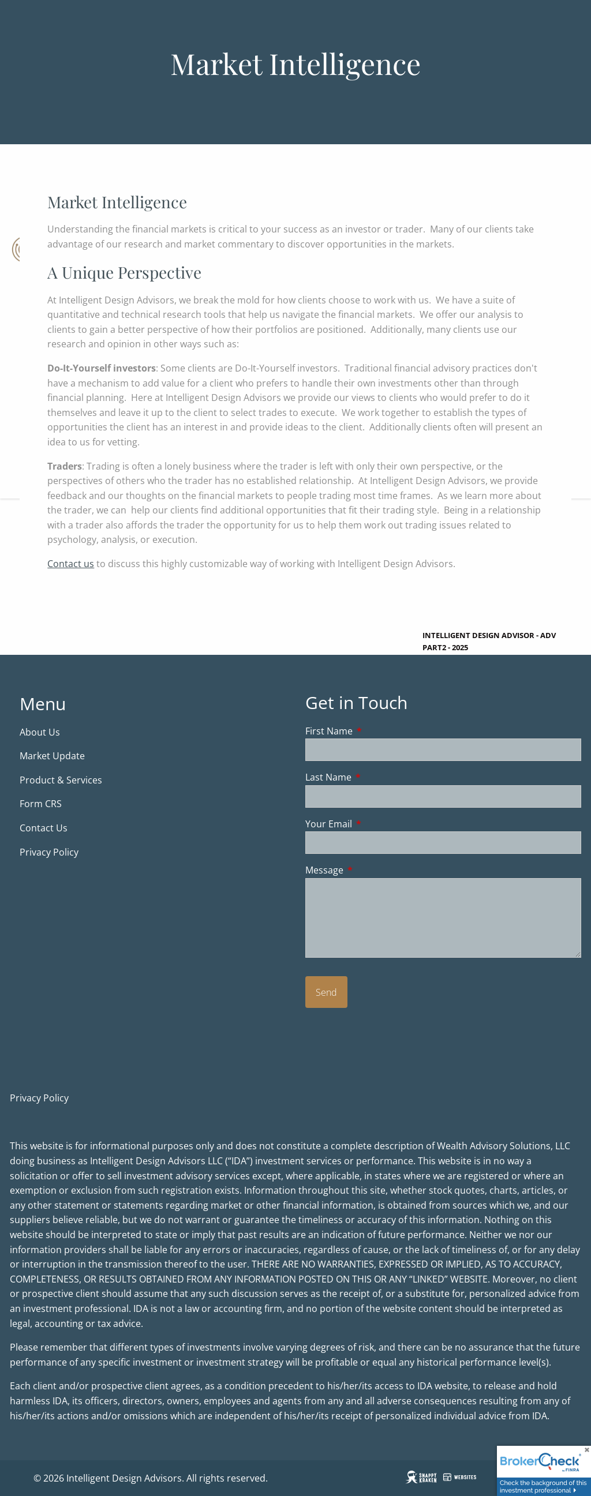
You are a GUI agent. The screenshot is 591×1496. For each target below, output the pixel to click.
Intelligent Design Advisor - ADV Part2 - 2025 (489, 641)
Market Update (53, 756)
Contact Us (44, 828)
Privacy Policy (49, 852)
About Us (40, 732)
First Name (375, 731)
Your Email (375, 824)
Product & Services (61, 780)
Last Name (374, 777)
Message (370, 870)
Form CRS (42, 804)
